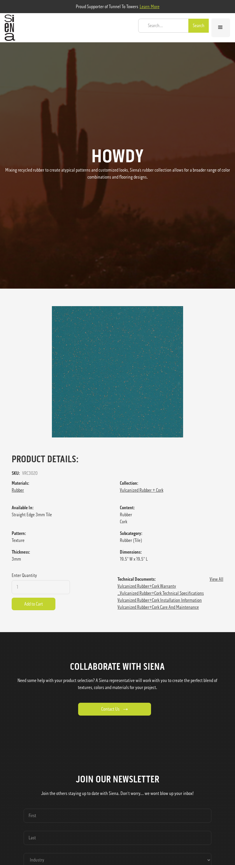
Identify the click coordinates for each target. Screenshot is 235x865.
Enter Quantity (24, 575)
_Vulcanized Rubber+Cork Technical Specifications (160, 593)
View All (216, 579)
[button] (220, 27)
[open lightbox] (117, 371)
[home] (8, 27)
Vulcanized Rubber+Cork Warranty (146, 586)
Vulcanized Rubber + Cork (141, 490)
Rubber (18, 490)
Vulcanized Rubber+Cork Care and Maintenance (158, 607)
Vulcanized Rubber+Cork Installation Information (159, 600)
